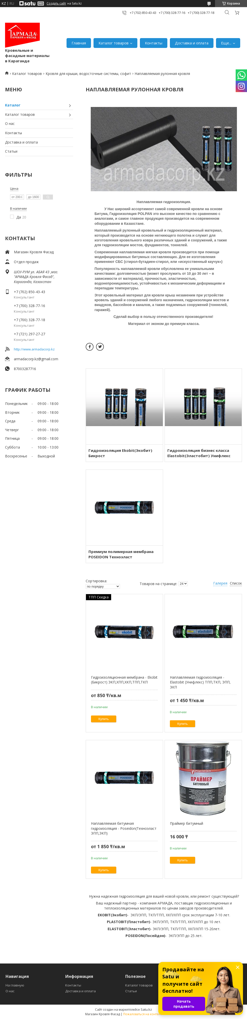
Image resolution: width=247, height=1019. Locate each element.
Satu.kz (146, 1009)
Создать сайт (56, 3)
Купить (104, 719)
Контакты (153, 42)
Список (236, 583)
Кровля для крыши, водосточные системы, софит (88, 73)
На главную (15, 985)
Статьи (11, 151)
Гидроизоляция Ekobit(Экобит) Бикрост (120, 453)
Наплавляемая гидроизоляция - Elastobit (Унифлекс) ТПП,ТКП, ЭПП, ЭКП (200, 682)
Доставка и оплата (191, 42)
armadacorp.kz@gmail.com (36, 358)
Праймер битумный (186, 823)
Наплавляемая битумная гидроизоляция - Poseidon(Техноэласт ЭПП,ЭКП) (124, 828)
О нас (10, 123)
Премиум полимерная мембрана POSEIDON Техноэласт (120, 554)
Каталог (12, 105)
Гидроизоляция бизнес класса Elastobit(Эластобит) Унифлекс (198, 453)
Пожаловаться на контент (142, 1014)
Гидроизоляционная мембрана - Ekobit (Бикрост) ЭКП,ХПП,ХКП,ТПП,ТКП (124, 680)
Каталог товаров (114, 42)
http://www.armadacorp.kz (34, 349)
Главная (79, 42)
